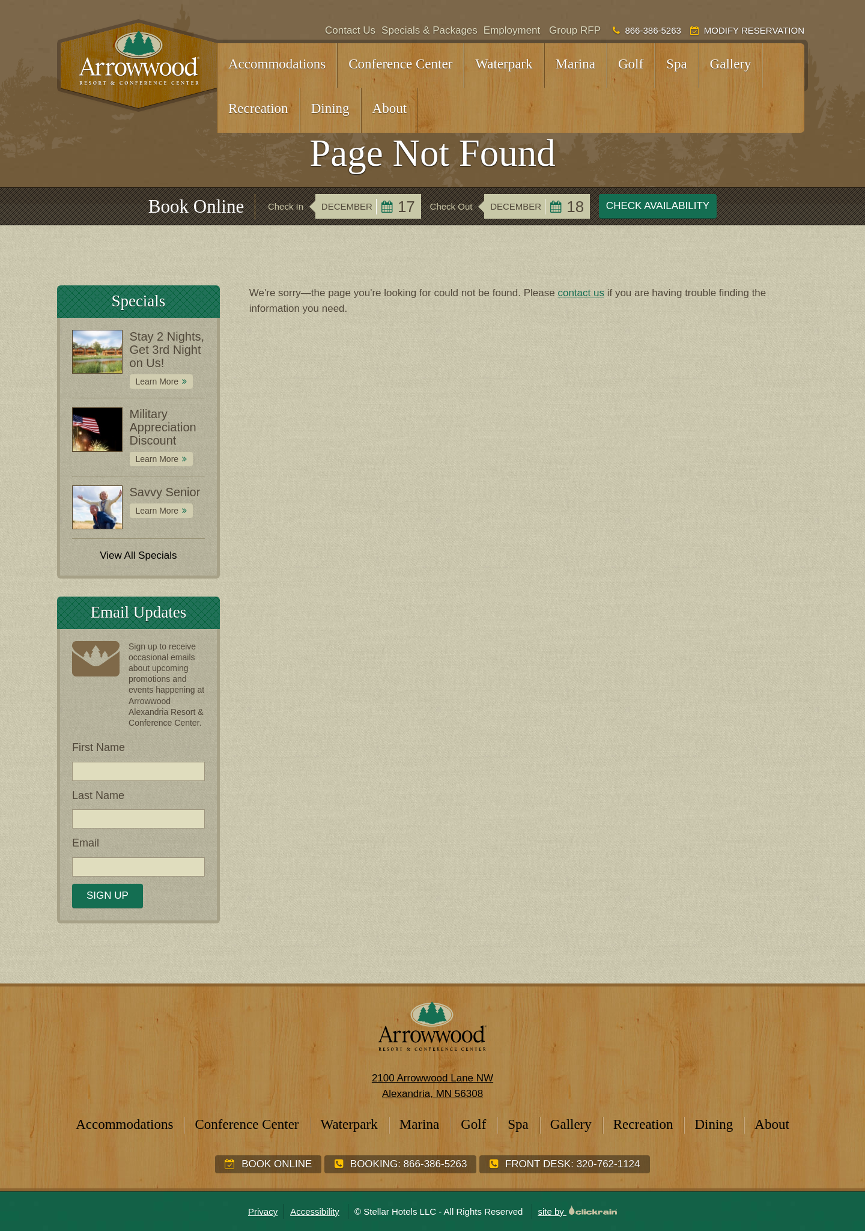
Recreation (258, 108)
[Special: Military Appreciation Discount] (97, 429)
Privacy (263, 1211)
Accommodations (277, 63)
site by (578, 1211)
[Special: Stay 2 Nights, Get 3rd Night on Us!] (97, 352)
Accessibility (314, 1211)
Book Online (268, 1164)
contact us (580, 293)
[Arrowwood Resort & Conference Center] (137, 65)
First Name (98, 747)
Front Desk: (564, 1164)
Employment (512, 30)
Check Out (451, 206)
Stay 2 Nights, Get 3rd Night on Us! (167, 349)
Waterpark (503, 63)
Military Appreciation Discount (163, 427)
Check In (285, 206)
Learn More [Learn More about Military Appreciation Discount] (157, 459)
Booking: (400, 1164)
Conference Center (400, 63)
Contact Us (350, 30)
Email (85, 843)
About (389, 108)
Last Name (98, 795)
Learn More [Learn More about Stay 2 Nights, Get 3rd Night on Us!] (157, 381)
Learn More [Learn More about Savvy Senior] (157, 510)
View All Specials (138, 555)
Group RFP (575, 30)
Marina (575, 63)
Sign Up (107, 895)
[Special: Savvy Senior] (97, 507)
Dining (330, 108)
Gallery (730, 63)
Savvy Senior (165, 492)
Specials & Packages (429, 30)
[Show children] (318, 58)
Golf (630, 63)
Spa (676, 63)
